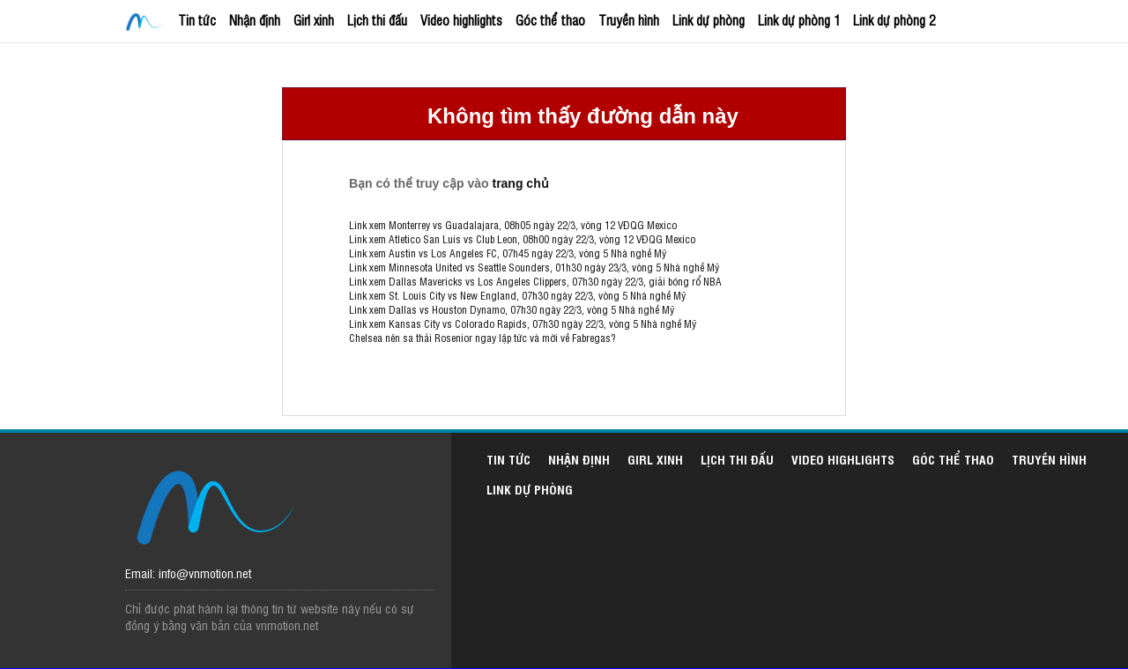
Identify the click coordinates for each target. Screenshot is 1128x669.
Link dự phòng (708, 20)
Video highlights (461, 20)
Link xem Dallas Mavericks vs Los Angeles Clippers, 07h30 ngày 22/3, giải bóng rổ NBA (535, 281)
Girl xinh (313, 20)
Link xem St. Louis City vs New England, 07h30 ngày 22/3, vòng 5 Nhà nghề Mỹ (517, 295)
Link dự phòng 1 (799, 20)
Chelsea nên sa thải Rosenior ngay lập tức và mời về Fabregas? (482, 338)
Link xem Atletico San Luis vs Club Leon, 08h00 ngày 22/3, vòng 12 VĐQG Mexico (522, 239)
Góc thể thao (550, 20)
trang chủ (520, 183)
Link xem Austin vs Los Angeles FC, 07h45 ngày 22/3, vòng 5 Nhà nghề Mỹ (507, 253)
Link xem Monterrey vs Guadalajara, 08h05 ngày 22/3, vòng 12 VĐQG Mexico (513, 225)
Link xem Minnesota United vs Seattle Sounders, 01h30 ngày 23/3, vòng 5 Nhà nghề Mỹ (534, 267)
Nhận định (254, 20)
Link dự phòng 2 (894, 20)
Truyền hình (628, 20)
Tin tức (197, 20)
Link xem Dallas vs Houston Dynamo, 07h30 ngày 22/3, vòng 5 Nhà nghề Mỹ (511, 309)
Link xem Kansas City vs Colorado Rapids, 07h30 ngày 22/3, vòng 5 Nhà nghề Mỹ (522, 323)
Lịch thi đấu (377, 20)
